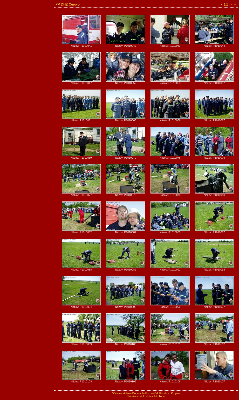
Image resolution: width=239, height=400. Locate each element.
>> (230, 4)
